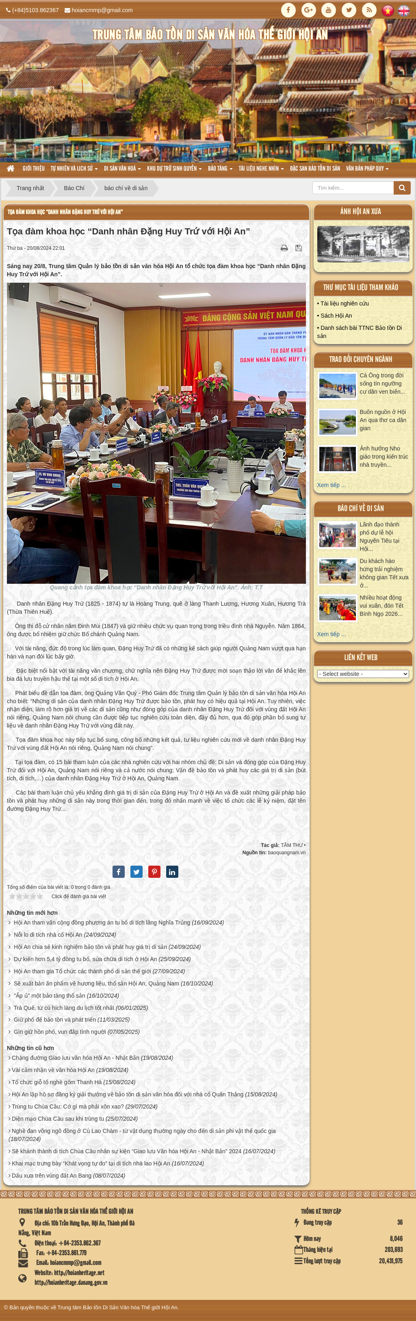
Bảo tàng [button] (220, 171)
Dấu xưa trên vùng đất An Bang (51, 1175)
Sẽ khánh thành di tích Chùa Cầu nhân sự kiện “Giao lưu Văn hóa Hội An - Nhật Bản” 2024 (127, 1151)
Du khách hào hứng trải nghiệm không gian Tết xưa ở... (384, 573)
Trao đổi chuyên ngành (360, 359)
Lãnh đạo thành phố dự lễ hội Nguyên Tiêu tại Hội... (380, 536)
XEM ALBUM (363, 246)
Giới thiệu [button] (34, 169)
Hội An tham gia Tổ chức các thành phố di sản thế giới (82, 971)
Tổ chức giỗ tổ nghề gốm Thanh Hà (57, 1082)
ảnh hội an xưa (360, 211)
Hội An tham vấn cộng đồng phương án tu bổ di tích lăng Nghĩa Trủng (102, 922)
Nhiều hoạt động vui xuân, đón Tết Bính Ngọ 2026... (381, 605)
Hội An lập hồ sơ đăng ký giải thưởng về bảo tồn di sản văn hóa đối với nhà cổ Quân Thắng (127, 1094)
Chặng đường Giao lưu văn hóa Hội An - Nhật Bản (75, 1058)
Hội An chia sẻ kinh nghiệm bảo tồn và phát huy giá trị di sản (90, 947)
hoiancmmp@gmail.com (102, 10)
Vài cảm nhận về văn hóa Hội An (53, 1070)
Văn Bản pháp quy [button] (367, 171)
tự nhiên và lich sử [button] (74, 171)
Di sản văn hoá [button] (122, 171)
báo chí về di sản (361, 508)
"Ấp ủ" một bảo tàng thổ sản (49, 995)
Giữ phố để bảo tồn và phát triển (55, 1019)
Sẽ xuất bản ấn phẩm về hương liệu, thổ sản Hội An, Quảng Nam (96, 983)
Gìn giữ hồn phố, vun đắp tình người (60, 1032)
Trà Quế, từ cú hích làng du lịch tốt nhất (64, 1008)
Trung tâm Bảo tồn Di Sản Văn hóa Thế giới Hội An (118, 1307)
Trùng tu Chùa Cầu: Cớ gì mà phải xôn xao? (68, 1106)
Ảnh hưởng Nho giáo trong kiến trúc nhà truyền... (384, 456)
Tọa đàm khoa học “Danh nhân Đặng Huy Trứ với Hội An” (65, 212)
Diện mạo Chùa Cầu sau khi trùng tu (58, 1118)
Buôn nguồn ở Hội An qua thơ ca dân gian (383, 420)
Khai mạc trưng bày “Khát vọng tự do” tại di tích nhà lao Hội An (91, 1163)
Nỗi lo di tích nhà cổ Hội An (48, 934)
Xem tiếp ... (331, 485)
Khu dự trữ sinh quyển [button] (174, 171)
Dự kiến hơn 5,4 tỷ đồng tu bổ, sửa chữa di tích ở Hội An (85, 959)
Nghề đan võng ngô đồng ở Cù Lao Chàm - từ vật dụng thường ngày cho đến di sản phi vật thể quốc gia (144, 1131)
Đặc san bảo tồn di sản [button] (315, 169)
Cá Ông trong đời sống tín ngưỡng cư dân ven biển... (382, 383)
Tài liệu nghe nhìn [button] (261, 171)
